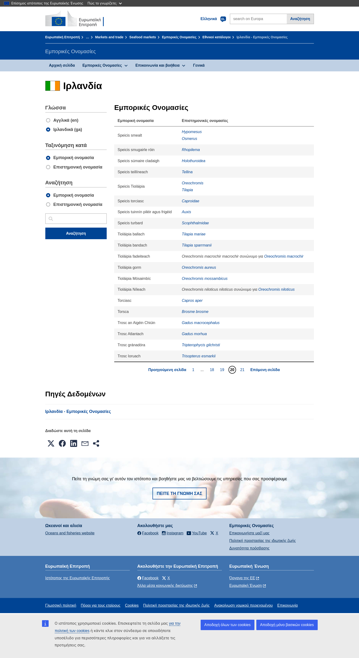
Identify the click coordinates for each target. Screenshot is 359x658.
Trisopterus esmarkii (198, 356)
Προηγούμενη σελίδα (167, 370)
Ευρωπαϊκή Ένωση (245, 586)
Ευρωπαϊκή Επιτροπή (62, 37)
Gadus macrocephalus (201, 323)
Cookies (132, 605)
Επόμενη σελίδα (265, 370)
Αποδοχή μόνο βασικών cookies (287, 625)
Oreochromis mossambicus (205, 279)
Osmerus (189, 139)
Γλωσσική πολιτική (60, 605)
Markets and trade (109, 37)
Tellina (187, 172)
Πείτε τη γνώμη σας (179, 493)
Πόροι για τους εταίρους (100, 605)
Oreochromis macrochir (283, 256)
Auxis (186, 212)
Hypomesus (192, 132)
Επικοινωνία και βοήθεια (157, 65)
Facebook (148, 578)
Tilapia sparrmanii (196, 245)
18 (212, 370)
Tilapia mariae (193, 234)
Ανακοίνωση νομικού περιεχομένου (243, 605)
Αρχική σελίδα (62, 65)
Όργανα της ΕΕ (242, 578)
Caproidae (190, 201)
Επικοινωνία (287, 605)
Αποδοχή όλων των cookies (227, 625)
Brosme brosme (195, 312)
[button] (51, 443)
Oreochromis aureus (199, 267)
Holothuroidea (193, 161)
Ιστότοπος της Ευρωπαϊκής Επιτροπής (77, 578)
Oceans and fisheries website (70, 533)
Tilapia (187, 190)
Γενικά (199, 65)
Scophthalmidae (195, 223)
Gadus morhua (194, 334)
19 (222, 370)
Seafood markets (142, 37)
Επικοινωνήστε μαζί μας (249, 533)
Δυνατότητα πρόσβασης (249, 548)
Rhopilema (191, 150)
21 (243, 370)
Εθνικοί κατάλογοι (217, 37)
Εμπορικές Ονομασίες (179, 37)
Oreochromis (192, 183)
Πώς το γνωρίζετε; (105, 3)
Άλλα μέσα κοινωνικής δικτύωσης (165, 586)
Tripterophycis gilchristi (201, 345)
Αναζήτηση (300, 19)
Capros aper (192, 301)
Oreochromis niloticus (276, 289)
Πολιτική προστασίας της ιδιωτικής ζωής (262, 541)
